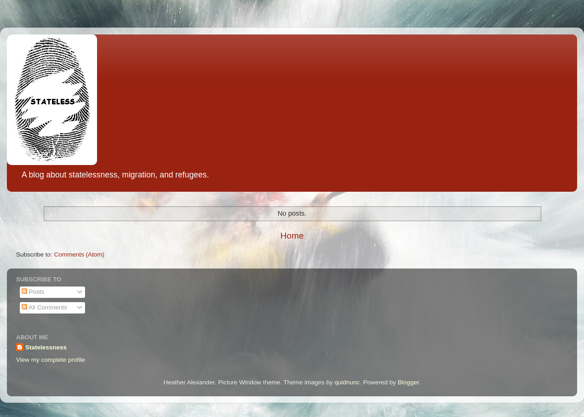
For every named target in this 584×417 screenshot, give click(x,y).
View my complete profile (50, 359)
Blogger (408, 382)
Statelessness (46, 347)
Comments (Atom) (79, 254)
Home (292, 235)
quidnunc (347, 382)
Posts (33, 291)
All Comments (44, 307)
